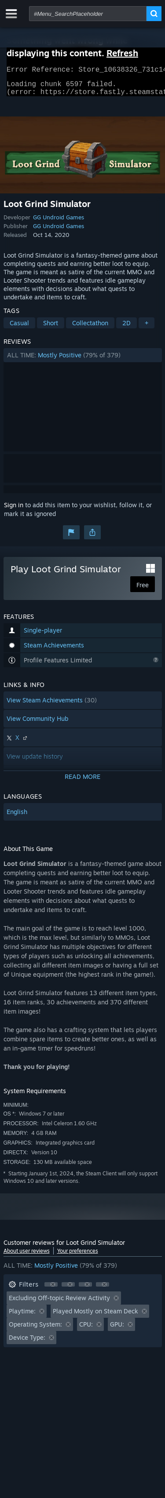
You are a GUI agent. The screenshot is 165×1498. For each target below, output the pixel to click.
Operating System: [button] (35, 1329)
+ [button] (146, 328)
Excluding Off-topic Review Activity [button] (59, 1303)
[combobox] (88, 13)
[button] (83, 360)
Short (50, 328)
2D (126, 328)
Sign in (13, 510)
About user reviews (27, 1256)
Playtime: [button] (22, 1316)
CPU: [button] (86, 1329)
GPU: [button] (117, 1329)
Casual (19, 328)
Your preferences (77, 1256)
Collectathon (90, 328)
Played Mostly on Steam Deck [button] (95, 1316)
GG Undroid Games (58, 222)
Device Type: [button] (27, 1342)
